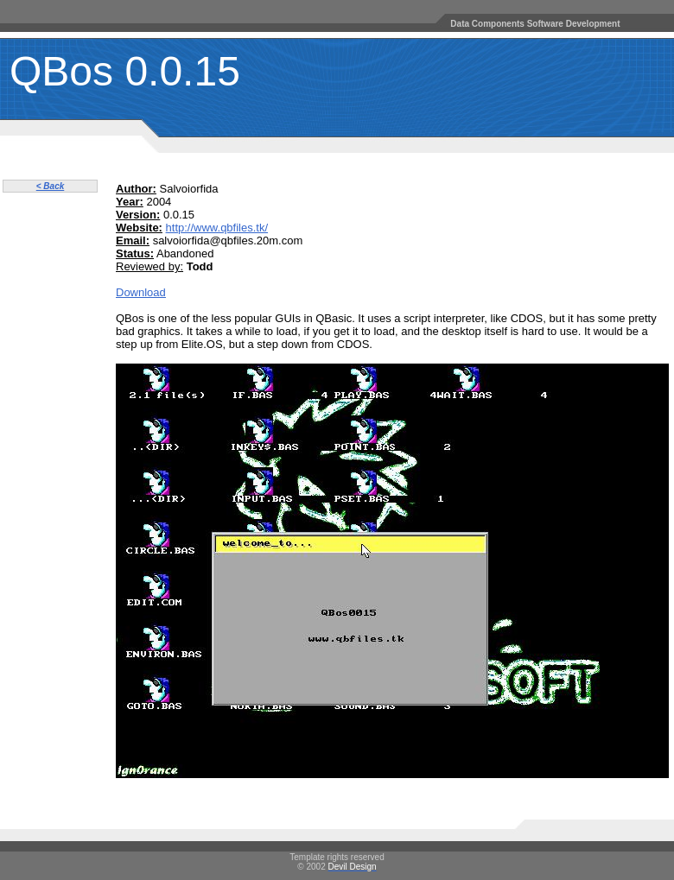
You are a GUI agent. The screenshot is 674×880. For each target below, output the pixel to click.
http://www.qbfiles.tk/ (217, 227)
